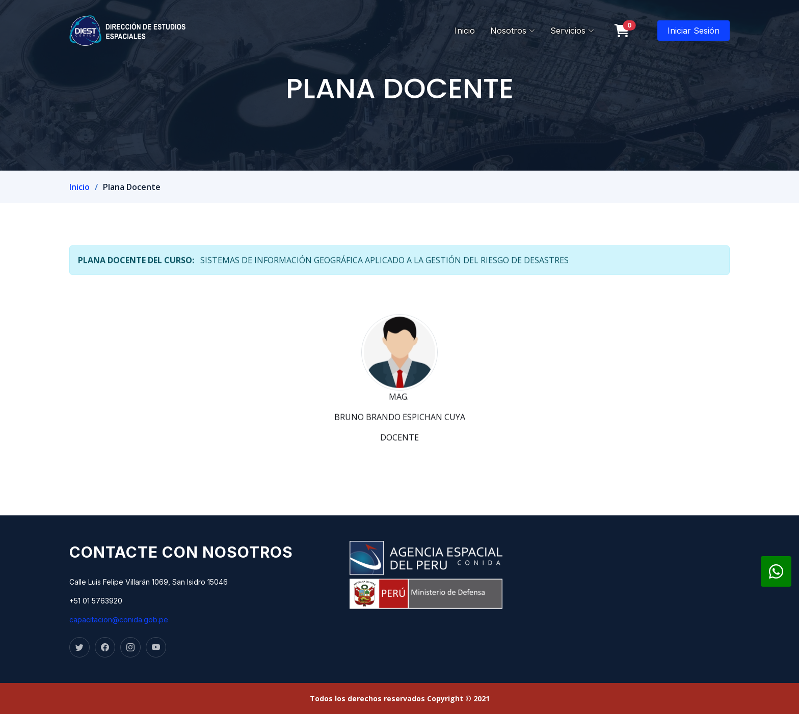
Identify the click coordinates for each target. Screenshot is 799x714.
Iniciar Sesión (694, 30)
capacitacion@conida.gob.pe (118, 619)
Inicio (465, 30)
